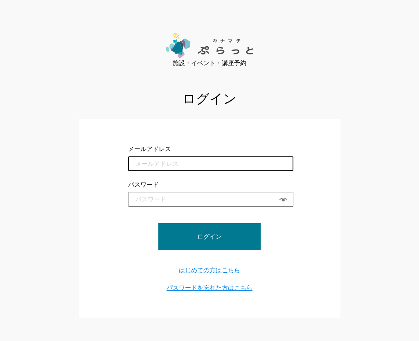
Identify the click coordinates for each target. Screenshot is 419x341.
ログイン (209, 236)
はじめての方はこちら (209, 269)
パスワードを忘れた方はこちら (209, 287)
